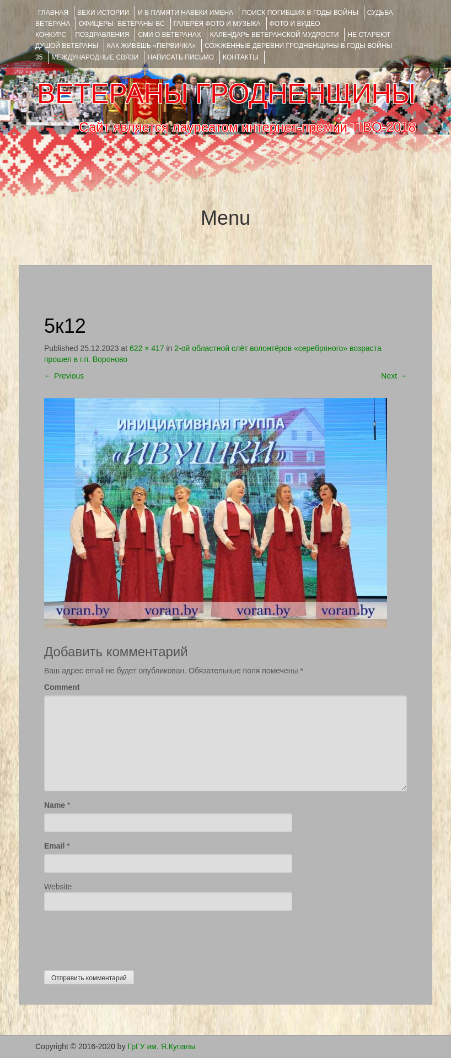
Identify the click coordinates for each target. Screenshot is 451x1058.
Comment (62, 687)
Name (54, 805)
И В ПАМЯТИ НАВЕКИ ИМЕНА (185, 13)
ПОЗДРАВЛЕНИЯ (102, 35)
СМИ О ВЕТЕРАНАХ (169, 35)
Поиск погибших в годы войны (300, 13)
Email (54, 845)
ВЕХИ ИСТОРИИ (103, 13)
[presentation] (128, 937)
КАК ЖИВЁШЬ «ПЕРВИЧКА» (151, 46)
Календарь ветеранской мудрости (274, 35)
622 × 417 (147, 348)
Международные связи (94, 57)
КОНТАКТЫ (241, 57)
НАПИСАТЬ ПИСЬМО (180, 57)
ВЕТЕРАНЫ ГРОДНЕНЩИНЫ (226, 94)
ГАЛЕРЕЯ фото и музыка (217, 24)
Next (394, 375)
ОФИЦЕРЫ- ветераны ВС (121, 24)
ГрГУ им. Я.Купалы (162, 1046)
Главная (53, 13)
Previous (64, 375)
